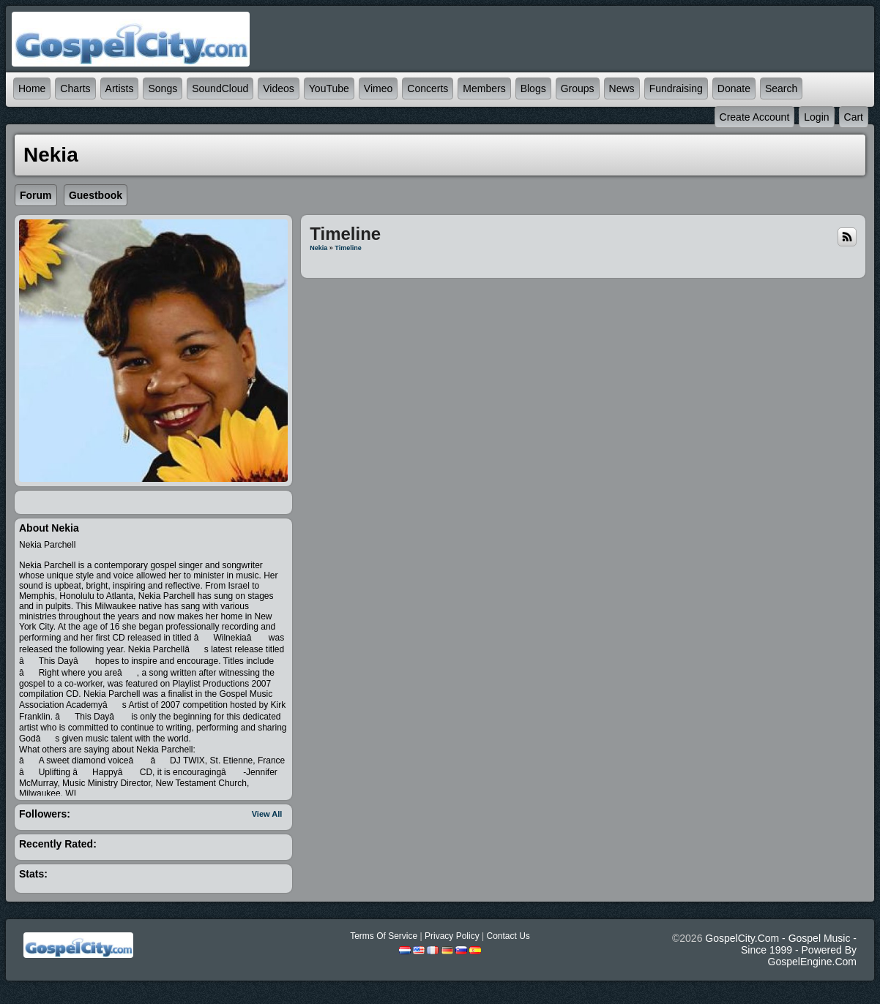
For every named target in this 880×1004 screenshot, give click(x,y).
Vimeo (378, 88)
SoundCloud (220, 88)
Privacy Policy (452, 936)
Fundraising (676, 88)
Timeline (348, 248)
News (622, 88)
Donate (733, 88)
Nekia (318, 248)
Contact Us (507, 936)
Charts (75, 88)
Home (31, 88)
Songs (162, 88)
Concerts (427, 88)
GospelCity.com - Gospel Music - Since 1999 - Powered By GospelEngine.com (781, 949)
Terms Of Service (383, 936)
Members (484, 88)
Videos (278, 88)
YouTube (329, 88)
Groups (577, 88)
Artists (119, 88)
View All (267, 813)
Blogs (533, 88)
